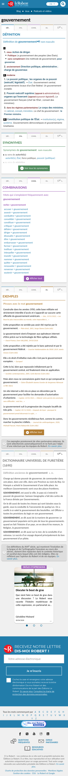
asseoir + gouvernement (15, 212)
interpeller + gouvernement (17, 252)
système (7, 122)
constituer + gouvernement (17, 222)
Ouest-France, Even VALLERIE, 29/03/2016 (21, 340)
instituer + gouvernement (16, 249)
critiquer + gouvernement (16, 225)
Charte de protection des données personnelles (25, 770)
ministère (28, 111)
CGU (34, 773)
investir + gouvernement (16, 255)
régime (60, 119)
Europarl (19, 361)
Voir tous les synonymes (36, 168)
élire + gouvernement (14, 239)
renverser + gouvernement (17, 269)
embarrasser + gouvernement (18, 242)
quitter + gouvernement (15, 262)
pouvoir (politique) (46, 158)
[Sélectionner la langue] (52, 4)
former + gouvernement (15, 246)
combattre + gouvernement (17, 215)
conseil (18, 111)
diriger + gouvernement (15, 232)
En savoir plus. (55, 446)
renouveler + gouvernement (17, 266)
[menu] (3, 4)
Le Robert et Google (46, 773)
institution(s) (49, 119)
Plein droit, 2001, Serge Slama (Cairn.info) (37, 328)
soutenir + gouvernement (16, 272)
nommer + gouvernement (16, 259)
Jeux (27, 11)
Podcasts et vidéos (42, 11)
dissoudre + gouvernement (17, 235)
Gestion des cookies (21, 773)
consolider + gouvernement (17, 219)
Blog (18, 11)
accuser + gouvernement (16, 209)
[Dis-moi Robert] (34, 724)
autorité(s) (10, 158)
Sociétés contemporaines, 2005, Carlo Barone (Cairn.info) (27, 373)
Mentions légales (55, 770)
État (30, 82)
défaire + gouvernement (15, 229)
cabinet (10, 111)
